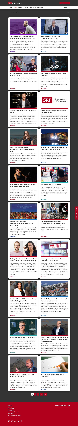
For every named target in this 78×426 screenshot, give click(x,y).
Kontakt (10, 405)
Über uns (10, 7)
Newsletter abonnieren (62, 405)
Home (9, 12)
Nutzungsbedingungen (13, 411)
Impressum (11, 407)
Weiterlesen (12, 51)
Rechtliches (11, 408)
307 (42, 394)
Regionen (25, 7)
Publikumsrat (40, 7)
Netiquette (10, 410)
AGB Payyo (10, 413)
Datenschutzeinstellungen (14, 415)
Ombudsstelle (32, 7)
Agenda (20, 7)
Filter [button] (67, 12)
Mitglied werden (64, 3)
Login (65, 7)
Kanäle (15, 7)
